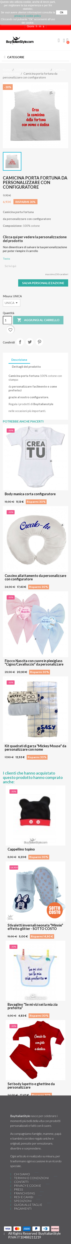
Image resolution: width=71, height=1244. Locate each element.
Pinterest (39, 342)
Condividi (20, 342)
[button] (58, 40)
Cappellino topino (21, 849)
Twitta (30, 342)
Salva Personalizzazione (43, 283)
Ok (61, 12)
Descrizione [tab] (19, 359)
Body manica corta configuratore (30, 494)
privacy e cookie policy (27, 15)
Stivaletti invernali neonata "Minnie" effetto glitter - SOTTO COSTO (35, 927)
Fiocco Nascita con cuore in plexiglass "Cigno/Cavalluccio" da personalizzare (34, 662)
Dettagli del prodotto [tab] (26, 366)
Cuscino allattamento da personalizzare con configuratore (35, 577)
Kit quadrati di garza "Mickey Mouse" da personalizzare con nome (35, 747)
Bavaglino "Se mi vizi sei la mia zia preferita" (33, 1006)
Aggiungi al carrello (38, 320)
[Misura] (11, 302)
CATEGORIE (15, 57)
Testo (6, 258)
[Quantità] (7, 320)
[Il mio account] (64, 40)
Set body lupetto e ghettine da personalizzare (31, 1085)
